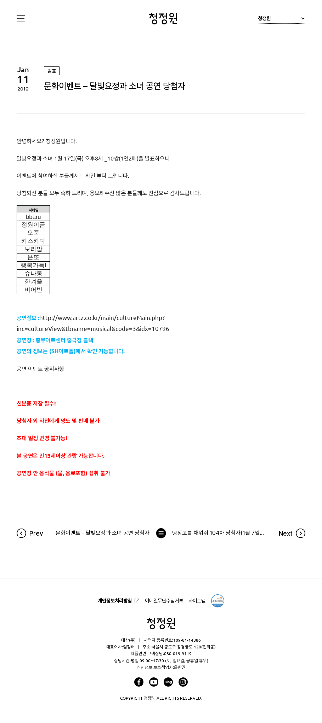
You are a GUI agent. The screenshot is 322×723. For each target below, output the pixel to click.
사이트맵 (196, 601)
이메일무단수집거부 (164, 601)
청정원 (281, 20)
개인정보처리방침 (115, 601)
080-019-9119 (178, 653)
